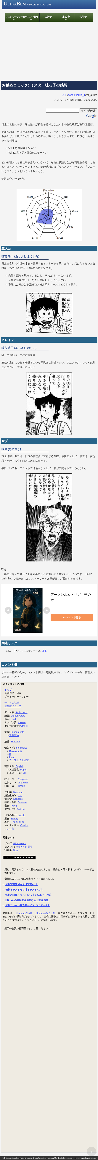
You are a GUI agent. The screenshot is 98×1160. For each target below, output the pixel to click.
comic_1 (80, 94)
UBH (64, 94)
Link (44, 650)
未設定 (48, 17)
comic (71, 94)
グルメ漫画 (31, 19)
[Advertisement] (49, 52)
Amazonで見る (72, 617)
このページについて (13, 19)
